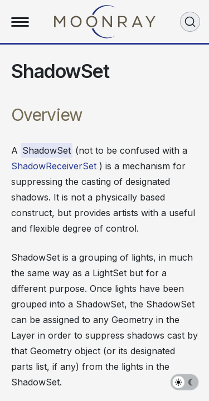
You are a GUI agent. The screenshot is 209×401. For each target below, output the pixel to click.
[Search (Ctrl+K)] (190, 22)
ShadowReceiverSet (53, 166)
